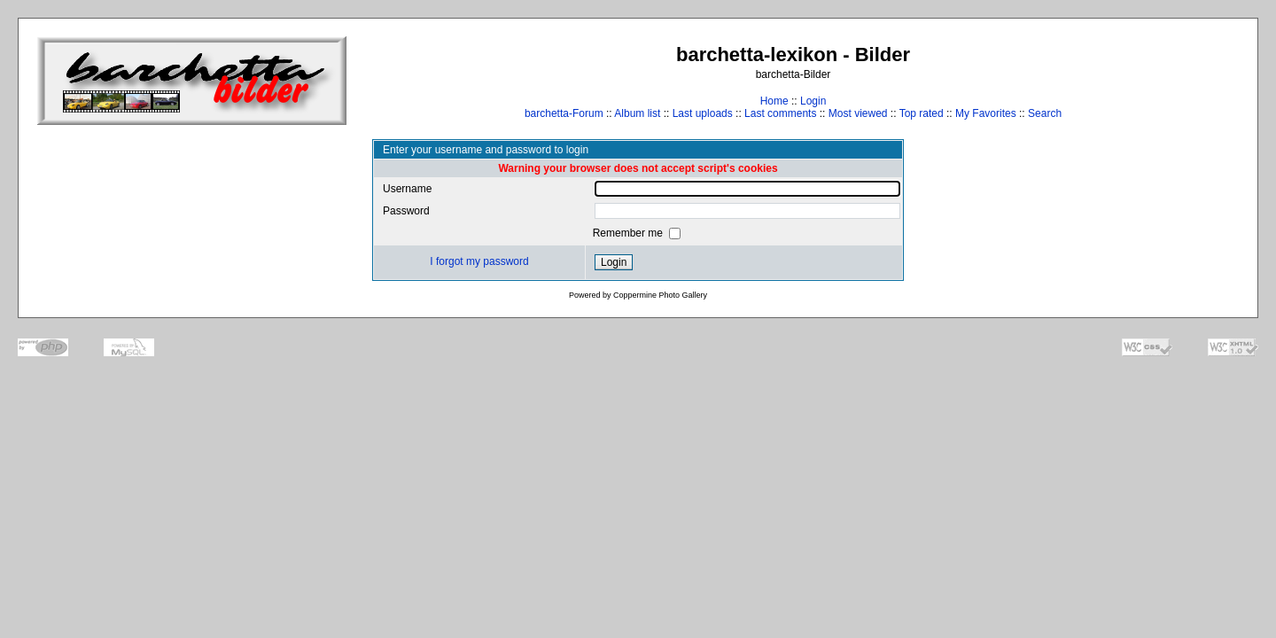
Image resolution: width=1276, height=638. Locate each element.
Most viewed (858, 113)
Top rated (921, 113)
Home (774, 101)
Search (1045, 113)
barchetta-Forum (564, 113)
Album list (637, 113)
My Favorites (985, 113)
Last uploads (703, 113)
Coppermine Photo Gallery (660, 295)
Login (813, 101)
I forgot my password (479, 261)
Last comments (780, 113)
